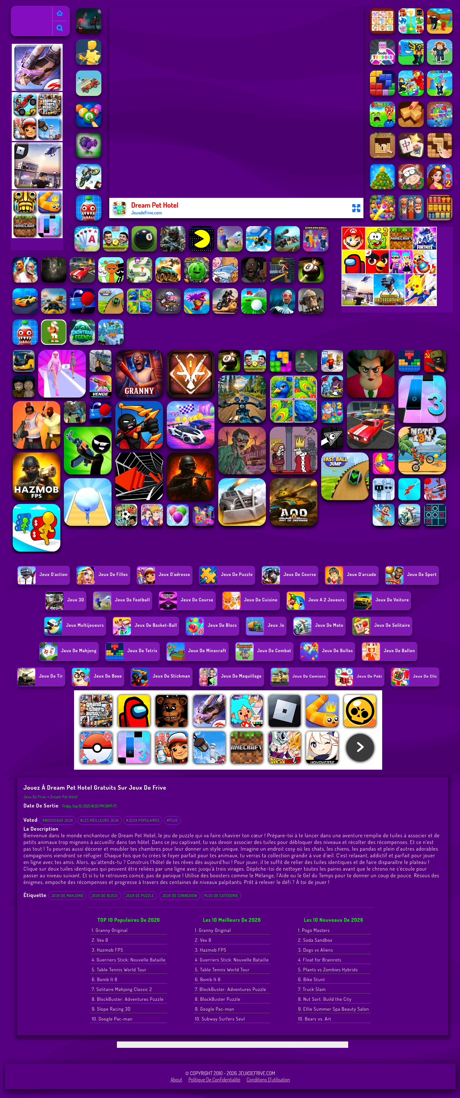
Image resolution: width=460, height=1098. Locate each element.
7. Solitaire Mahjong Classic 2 (122, 989)
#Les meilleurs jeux (99, 820)
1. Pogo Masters (314, 930)
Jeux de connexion (179, 895)
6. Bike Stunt (311, 979)
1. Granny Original (110, 930)
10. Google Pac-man (112, 1019)
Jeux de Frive (26, 10)
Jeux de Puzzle (140, 895)
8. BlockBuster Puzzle (217, 999)
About (176, 1079)
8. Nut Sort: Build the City (325, 999)
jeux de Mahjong (67, 895)
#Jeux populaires (143, 820)
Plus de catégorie (221, 895)
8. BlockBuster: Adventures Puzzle (128, 999)
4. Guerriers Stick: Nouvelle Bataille (129, 960)
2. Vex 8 (100, 940)
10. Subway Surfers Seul (220, 1019)
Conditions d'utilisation (268, 1079)
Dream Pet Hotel (64, 796)
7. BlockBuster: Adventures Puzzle (230, 989)
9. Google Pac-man (214, 1009)
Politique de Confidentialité (214, 1079)
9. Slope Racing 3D (111, 1009)
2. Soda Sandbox (315, 940)
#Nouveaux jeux (57, 820)
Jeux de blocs (104, 895)
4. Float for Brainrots (320, 960)
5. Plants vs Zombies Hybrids (328, 970)
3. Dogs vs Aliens (315, 950)
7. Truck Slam (312, 989)
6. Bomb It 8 (105, 979)
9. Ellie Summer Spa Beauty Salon (333, 1009)
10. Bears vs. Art (314, 1019)
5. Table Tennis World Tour (119, 970)
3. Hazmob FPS (107, 950)
